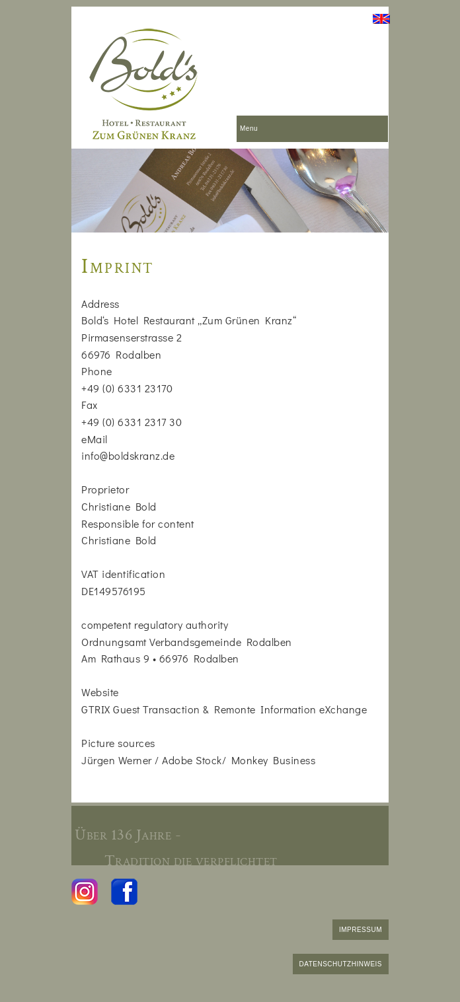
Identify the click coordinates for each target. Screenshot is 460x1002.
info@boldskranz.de (127, 455)
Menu (249, 128)
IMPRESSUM (360, 929)
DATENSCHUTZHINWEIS (340, 964)
